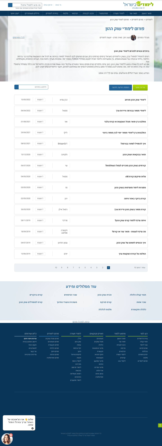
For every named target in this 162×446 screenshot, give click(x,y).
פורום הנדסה (54, 354)
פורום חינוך (55, 351)
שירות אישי (140, 87)
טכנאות (78, 370)
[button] (81, 99)
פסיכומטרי (103, 13)
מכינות (123, 348)
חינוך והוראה (99, 354)
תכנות (79, 358)
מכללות (145, 351)
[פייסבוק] (79, 406)
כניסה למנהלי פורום (81, 321)
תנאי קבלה (144, 341)
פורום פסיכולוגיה (53, 358)
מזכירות (78, 364)
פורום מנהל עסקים (52, 338)
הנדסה (101, 364)
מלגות (65, 13)
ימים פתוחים (143, 354)
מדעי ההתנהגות (97, 348)
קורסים (122, 358)
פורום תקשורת (53, 345)
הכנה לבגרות (88, 13)
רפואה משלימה (75, 373)
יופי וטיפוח (77, 348)
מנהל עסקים (98, 341)
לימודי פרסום (76, 367)
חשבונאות (99, 358)
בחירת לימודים (52, 13)
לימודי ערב (121, 361)
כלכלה (101, 345)
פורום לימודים (137, 19)
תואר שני (133, 13)
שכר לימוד (144, 345)
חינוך (79, 351)
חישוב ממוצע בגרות (30, 341)
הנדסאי (75, 13)
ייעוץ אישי (15, 13)
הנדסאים (122, 351)
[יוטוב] (84, 406)
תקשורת (100, 351)
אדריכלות (99, 370)
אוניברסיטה (143, 348)
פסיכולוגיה (99, 377)
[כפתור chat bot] (7, 439)
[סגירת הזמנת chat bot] (32, 428)
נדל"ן (79, 338)
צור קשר (33, 351)
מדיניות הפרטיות (31, 354)
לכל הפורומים (19, 37)
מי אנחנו (58, 5)
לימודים (149, 19)
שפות (79, 345)
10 (56, 267)
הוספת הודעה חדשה (120, 87)
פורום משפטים (53, 341)
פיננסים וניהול (76, 354)
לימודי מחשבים (75, 380)
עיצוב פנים (99, 373)
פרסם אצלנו (48, 5)
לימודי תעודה (118, 13)
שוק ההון (78, 341)
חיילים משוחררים (32, 13)
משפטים (100, 338)
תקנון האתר (32, 345)
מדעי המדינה (98, 367)
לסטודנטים (33, 348)
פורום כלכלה (54, 348)
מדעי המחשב (98, 361)
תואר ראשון (146, 13)
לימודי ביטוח (76, 361)
